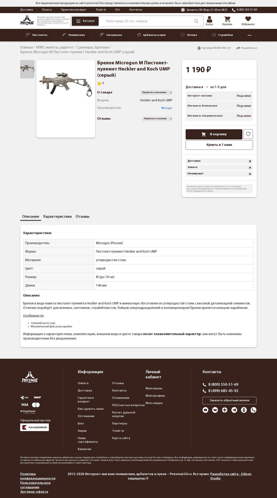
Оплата (47, 9)
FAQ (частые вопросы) (128, 405)
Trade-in (101, 9)
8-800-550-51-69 (247, 9)
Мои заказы (154, 388)
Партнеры (119, 423)
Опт (117, 9)
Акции (82, 430)
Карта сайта (121, 438)
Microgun (166, 108)
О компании (120, 398)
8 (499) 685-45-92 (223, 391)
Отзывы (118, 383)
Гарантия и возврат (74, 9)
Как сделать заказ (91, 409)
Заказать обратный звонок (229, 400)
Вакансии (84, 449)
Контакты (135, 9)
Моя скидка (154, 403)
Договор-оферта (34, 492)
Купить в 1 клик (219, 145)
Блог (81, 423)
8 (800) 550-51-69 (223, 385)
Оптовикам (86, 416)
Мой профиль (155, 395)
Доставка (26, 9)
